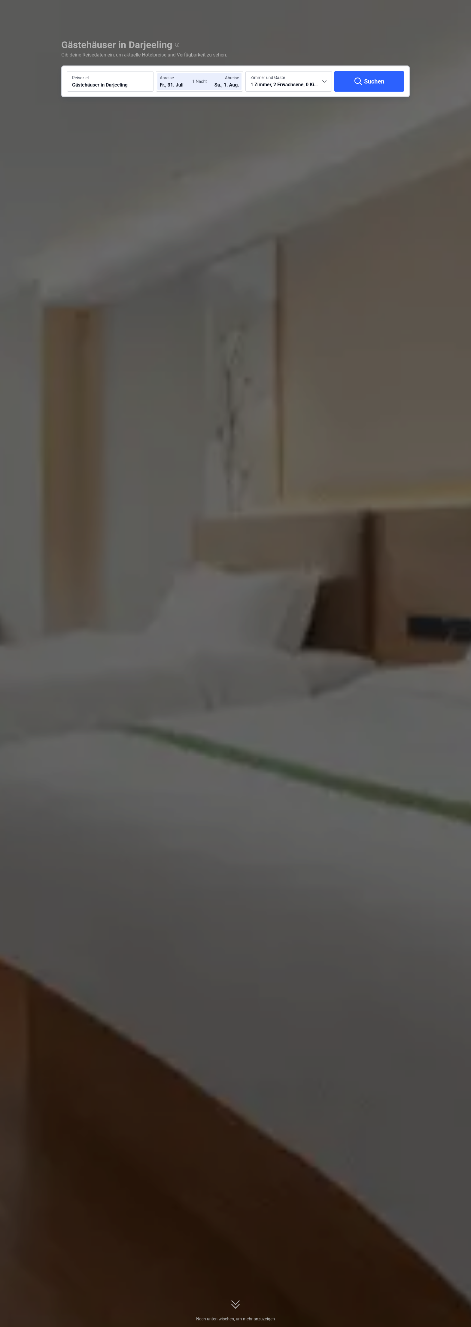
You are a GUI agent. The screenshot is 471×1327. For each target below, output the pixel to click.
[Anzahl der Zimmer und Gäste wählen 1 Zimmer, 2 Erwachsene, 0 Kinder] (289, 81)
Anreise (167, 77)
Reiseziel (80, 77)
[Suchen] (369, 81)
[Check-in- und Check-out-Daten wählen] (177, 81)
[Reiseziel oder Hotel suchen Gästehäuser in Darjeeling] (110, 81)
